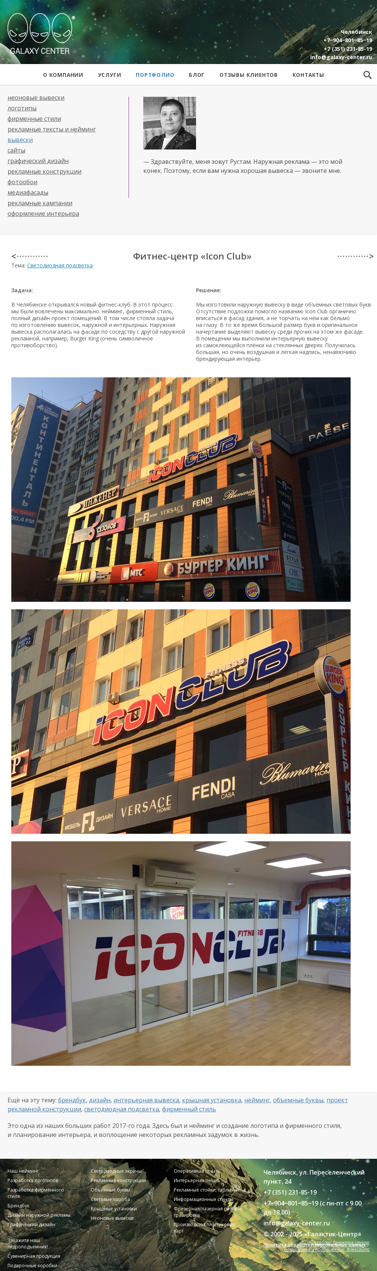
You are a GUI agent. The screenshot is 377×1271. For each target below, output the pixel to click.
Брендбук (72, 1100)
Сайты (16, 150)
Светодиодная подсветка (60, 265)
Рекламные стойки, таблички (206, 1190)
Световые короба (110, 1199)
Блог (197, 74)
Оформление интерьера (43, 213)
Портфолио (155, 74)
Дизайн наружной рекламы (39, 1215)
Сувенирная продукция (34, 1256)
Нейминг (257, 1100)
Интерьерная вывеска (146, 1100)
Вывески (20, 140)
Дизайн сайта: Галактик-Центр (334, 1242)
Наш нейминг (23, 1171)
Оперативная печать (197, 1171)
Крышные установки (114, 1208)
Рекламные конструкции (44, 171)
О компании (63, 74)
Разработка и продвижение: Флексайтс (326, 1249)
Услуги (109, 74)
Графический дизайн (38, 161)
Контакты (308, 74)
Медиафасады (28, 192)
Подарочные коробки (32, 1265)
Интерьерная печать (197, 1180)
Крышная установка (211, 1100)
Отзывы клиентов (248, 74)
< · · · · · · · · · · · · (29, 256)
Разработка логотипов (33, 1180)
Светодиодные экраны (116, 1171)
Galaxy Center (41, 33)
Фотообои (22, 182)
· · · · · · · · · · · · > (355, 256)
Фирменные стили (34, 118)
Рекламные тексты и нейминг (52, 129)
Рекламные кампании (40, 203)
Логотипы (22, 108)
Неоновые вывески (36, 97)
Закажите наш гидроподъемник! (28, 1243)
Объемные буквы (298, 1100)
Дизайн (99, 1100)
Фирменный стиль (189, 1109)
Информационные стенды (203, 1199)
